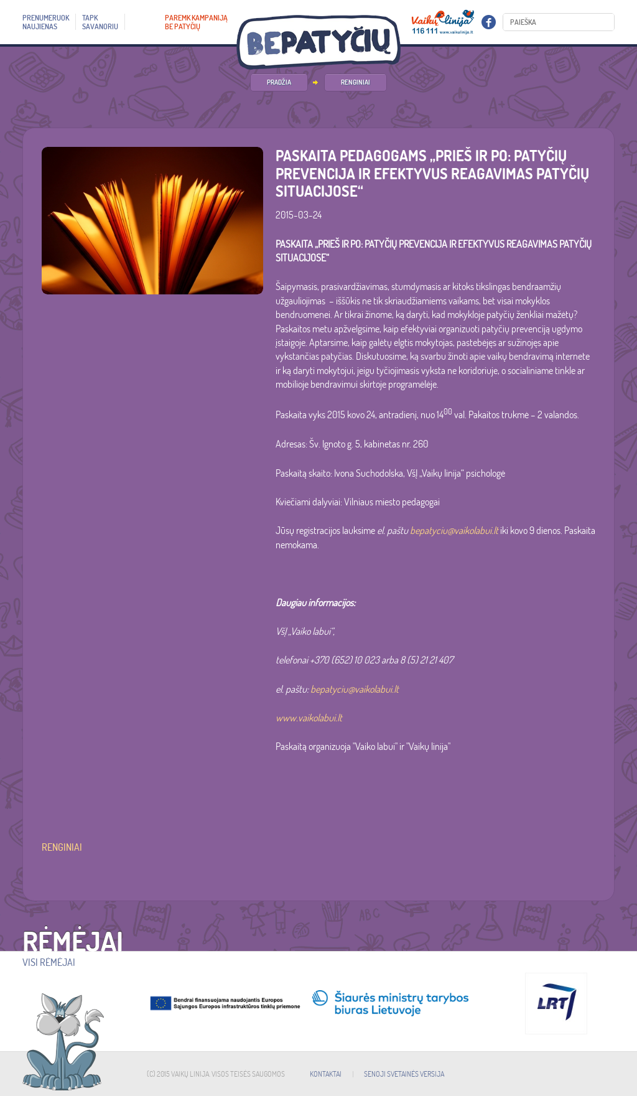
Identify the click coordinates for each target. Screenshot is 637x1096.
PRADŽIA (279, 82)
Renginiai (355, 82)
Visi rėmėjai (48, 962)
